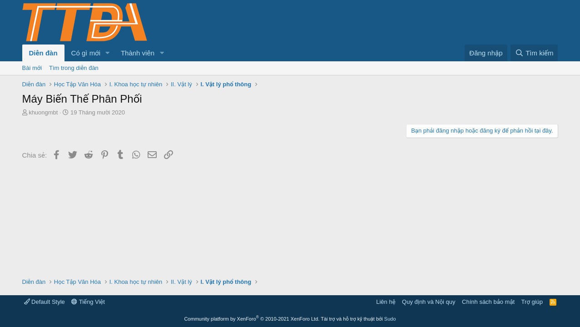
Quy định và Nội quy (429, 301)
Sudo (390, 319)
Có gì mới (85, 53)
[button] (107, 53)
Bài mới (32, 67)
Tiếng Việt (88, 301)
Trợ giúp (532, 301)
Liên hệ (385, 301)
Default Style (44, 301)
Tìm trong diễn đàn (74, 67)
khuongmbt (43, 112)
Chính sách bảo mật (488, 301)
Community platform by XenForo (251, 319)
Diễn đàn (43, 53)
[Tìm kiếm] (534, 53)
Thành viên (137, 53)
